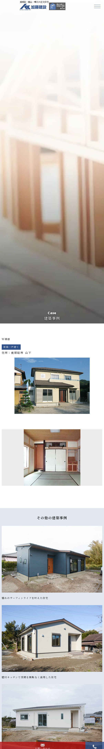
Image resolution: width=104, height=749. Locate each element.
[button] (97, 6)
